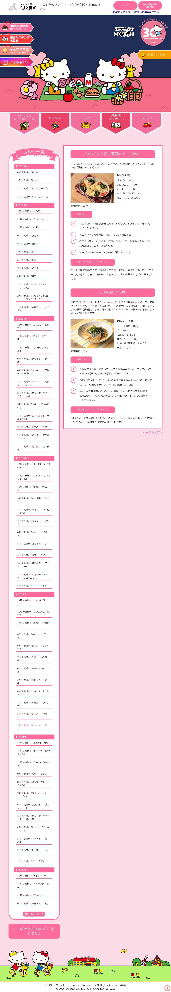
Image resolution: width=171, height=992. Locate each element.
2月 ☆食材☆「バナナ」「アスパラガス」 (33, 437)
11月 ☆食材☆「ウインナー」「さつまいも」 (33, 477)
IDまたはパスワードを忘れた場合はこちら (136, 12)
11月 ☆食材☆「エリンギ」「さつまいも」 (33, 753)
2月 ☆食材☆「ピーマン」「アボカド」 (33, 852)
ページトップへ (152, 433)
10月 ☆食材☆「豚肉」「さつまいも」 (33, 625)
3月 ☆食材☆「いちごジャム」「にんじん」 (32, 286)
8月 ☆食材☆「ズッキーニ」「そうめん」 (33, 783)
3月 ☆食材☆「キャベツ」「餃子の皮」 (33, 840)
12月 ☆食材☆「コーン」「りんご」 (32, 602)
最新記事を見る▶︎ (34, 914)
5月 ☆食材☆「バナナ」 (29, 268)
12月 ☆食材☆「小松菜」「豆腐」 (33, 743)
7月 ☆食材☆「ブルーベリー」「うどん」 (32, 795)
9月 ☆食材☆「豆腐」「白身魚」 (33, 774)
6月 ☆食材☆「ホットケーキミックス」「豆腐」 (33, 395)
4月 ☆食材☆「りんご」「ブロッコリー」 (33, 829)
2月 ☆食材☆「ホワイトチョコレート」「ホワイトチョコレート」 (33, 297)
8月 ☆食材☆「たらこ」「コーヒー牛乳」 (33, 511)
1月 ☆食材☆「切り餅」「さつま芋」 (33, 448)
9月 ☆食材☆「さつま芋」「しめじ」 (33, 500)
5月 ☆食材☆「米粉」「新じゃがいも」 (33, 406)
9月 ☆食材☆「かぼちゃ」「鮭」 (33, 903)
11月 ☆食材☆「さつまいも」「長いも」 (33, 613)
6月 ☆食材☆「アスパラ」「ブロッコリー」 (33, 806)
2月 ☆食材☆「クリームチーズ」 (33, 188)
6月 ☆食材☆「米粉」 (27, 260)
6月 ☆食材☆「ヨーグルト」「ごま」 (33, 670)
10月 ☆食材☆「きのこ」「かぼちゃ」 (33, 764)
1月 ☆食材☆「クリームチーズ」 (33, 196)
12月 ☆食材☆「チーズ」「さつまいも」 (33, 466)
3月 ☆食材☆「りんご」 (29, 180)
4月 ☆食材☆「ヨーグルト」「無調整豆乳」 (33, 417)
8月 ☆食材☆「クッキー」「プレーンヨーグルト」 (33, 372)
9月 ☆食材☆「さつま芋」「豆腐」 (32, 360)
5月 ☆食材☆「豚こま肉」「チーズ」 (33, 545)
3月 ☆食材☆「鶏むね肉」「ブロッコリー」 (33, 565)
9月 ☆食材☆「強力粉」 (29, 235)
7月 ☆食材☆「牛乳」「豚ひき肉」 (32, 659)
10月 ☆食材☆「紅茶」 (28, 227)
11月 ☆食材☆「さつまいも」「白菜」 (33, 886)
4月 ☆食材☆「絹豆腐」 (29, 172)
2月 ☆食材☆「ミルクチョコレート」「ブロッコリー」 (33, 576)
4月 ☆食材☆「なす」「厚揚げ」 (33, 555)
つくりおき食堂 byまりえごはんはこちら (34, 931)
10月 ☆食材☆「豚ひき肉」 (30, 895)
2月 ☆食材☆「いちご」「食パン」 (32, 715)
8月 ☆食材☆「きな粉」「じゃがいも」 (33, 647)
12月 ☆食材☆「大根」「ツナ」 (32, 876)
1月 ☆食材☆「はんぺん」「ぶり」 (32, 727)
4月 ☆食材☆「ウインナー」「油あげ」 (33, 693)
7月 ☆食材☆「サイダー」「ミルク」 (33, 523)
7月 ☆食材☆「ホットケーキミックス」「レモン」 (33, 383)
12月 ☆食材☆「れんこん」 (30, 211)
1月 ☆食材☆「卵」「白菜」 (31, 861)
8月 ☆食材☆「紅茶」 (27, 243)
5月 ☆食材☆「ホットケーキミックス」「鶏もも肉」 (33, 818)
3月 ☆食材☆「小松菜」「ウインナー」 (33, 704)
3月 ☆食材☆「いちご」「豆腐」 (33, 427)
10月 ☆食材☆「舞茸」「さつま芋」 (32, 488)
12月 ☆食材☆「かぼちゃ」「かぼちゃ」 (33, 326)
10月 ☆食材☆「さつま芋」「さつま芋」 (33, 349)
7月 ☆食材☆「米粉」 (27, 252)
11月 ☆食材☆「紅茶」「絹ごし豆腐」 (33, 338)
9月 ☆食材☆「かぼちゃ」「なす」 (32, 636)
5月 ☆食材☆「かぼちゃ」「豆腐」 (32, 681)
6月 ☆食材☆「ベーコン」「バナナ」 (33, 534)
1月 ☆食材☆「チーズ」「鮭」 (32, 586)
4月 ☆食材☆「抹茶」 (27, 276)
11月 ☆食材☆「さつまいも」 (31, 219)
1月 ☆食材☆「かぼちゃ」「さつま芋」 (33, 309)
